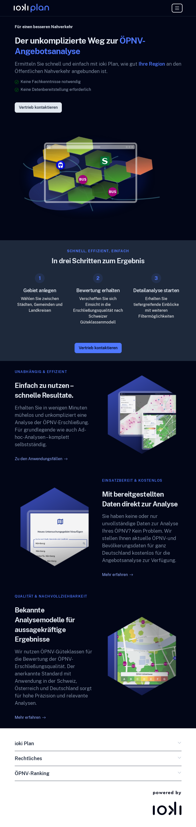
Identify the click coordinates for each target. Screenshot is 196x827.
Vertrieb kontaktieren (38, 107)
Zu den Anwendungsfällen (41, 458)
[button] (180, 744)
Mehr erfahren (117, 574)
